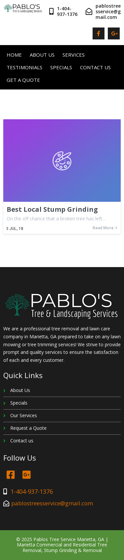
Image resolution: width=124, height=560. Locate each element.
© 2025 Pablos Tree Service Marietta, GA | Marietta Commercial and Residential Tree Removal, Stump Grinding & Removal (62, 545)
